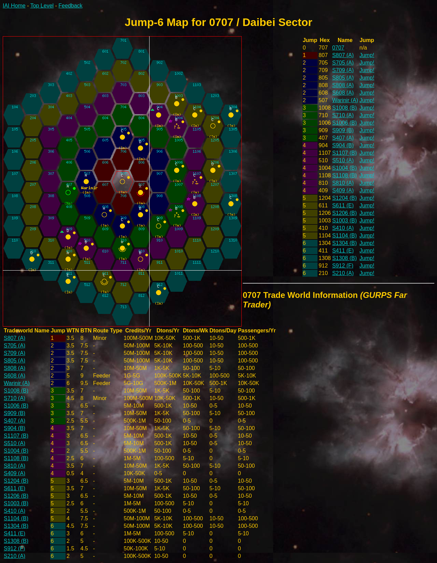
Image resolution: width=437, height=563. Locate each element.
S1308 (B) (344, 258)
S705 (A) (343, 63)
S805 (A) (343, 78)
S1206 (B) (344, 213)
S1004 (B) (344, 168)
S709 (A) (343, 70)
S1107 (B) (344, 153)
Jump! (367, 55)
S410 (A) (343, 228)
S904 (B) (343, 145)
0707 (338, 48)
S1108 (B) (344, 175)
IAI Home (14, 6)
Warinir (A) (345, 100)
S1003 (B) (344, 220)
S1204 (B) (344, 198)
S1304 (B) (344, 243)
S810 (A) (343, 183)
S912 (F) (342, 266)
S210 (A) (343, 273)
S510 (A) (343, 160)
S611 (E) (343, 205)
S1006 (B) (344, 123)
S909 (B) (343, 130)
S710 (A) (343, 115)
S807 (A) (343, 55)
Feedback (70, 6)
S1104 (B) (344, 235)
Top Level (42, 6)
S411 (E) (343, 250)
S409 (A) (343, 190)
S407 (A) (343, 138)
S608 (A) (343, 93)
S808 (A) (343, 85)
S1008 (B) (344, 108)
